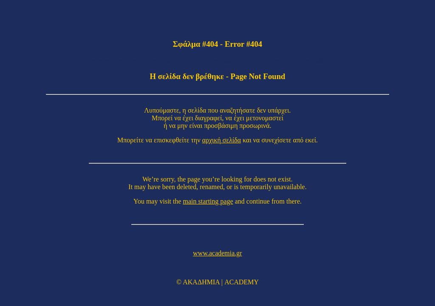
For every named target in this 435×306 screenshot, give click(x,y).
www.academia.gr (217, 253)
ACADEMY (241, 282)
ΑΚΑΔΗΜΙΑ (201, 282)
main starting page (208, 201)
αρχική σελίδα (221, 140)
